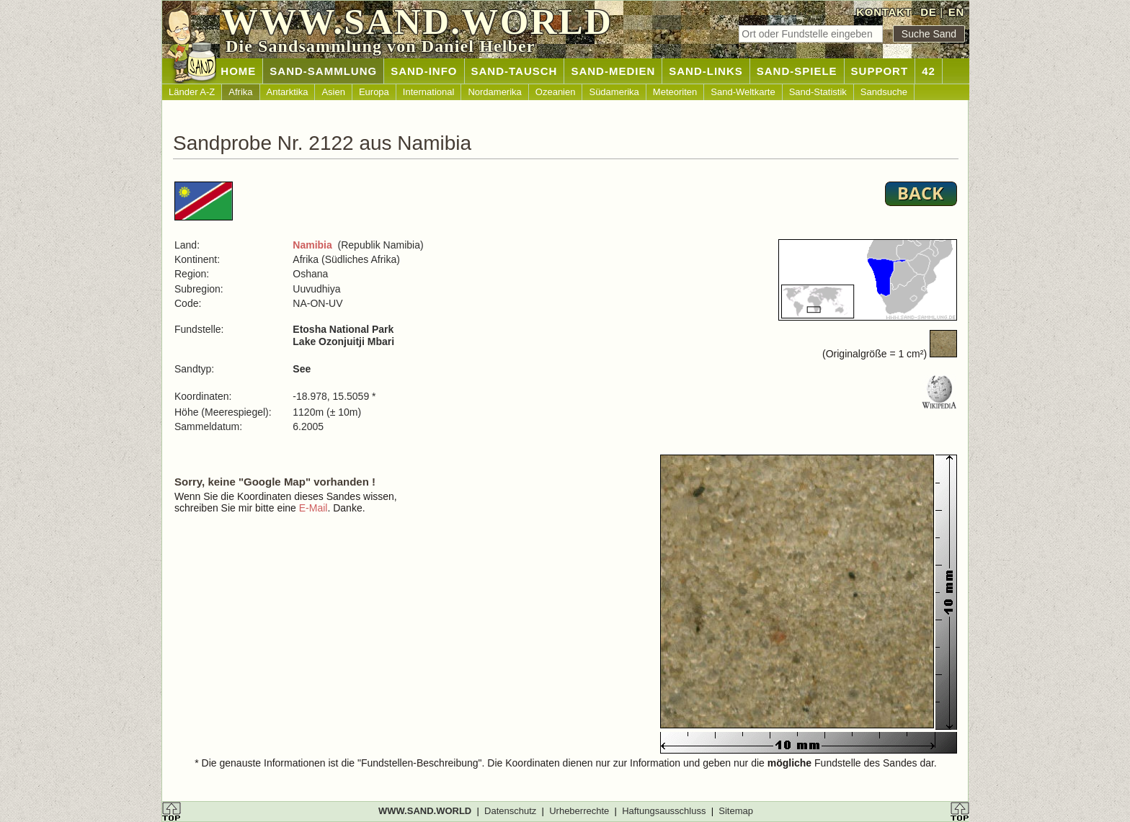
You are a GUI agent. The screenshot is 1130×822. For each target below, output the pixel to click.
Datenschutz (510, 810)
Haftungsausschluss (664, 810)
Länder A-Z (192, 91)
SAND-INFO (424, 71)
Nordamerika (494, 91)
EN (956, 12)
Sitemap (736, 810)
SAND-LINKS (706, 71)
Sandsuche (883, 91)
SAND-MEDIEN (613, 71)
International (429, 91)
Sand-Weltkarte (743, 91)
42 (928, 71)
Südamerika (614, 91)
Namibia (312, 245)
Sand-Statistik (818, 91)
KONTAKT (884, 12)
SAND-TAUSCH (514, 71)
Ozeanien (555, 91)
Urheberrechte (579, 810)
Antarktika (287, 91)
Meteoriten (675, 91)
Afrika (240, 91)
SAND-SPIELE (797, 71)
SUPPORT (880, 71)
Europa (374, 91)
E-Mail (313, 508)
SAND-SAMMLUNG (323, 71)
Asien (333, 91)
